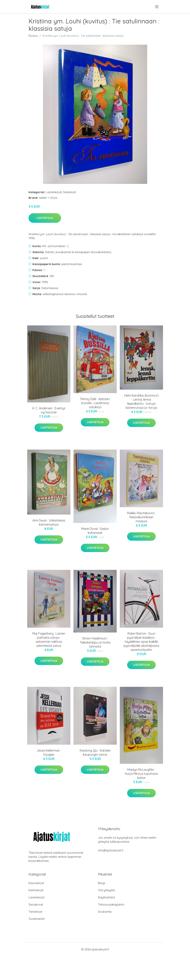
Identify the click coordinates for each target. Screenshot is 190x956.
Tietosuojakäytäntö (111, 904)
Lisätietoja (44, 218)
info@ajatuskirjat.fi (110, 850)
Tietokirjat (35, 911)
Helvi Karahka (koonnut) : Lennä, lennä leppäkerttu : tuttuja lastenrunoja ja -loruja (141, 401)
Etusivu (33, 36)
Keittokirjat (36, 890)
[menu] (157, 7)
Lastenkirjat (54, 192)
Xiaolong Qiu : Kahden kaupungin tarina (95, 752)
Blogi (101, 883)
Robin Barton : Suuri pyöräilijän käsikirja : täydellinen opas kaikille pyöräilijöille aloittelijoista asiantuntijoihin (141, 642)
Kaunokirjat (36, 883)
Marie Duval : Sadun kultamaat (95, 531)
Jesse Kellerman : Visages (48, 752)
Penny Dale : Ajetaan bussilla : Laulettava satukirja (95, 403)
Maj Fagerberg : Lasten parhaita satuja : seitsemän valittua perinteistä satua (48, 640)
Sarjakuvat (36, 904)
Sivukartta (104, 911)
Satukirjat (69, 192)
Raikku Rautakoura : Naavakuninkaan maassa (141, 517)
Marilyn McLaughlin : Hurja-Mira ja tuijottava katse (141, 774)
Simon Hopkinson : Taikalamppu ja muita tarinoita (95, 642)
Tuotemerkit (37, 919)
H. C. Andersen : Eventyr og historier (48, 410)
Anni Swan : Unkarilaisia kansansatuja (48, 522)
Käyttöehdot (106, 897)
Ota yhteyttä (106, 890)
